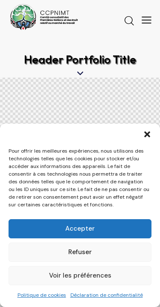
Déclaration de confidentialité (106, 295)
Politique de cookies (41, 295)
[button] (147, 134)
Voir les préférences (80, 275)
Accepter (80, 228)
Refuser (80, 252)
